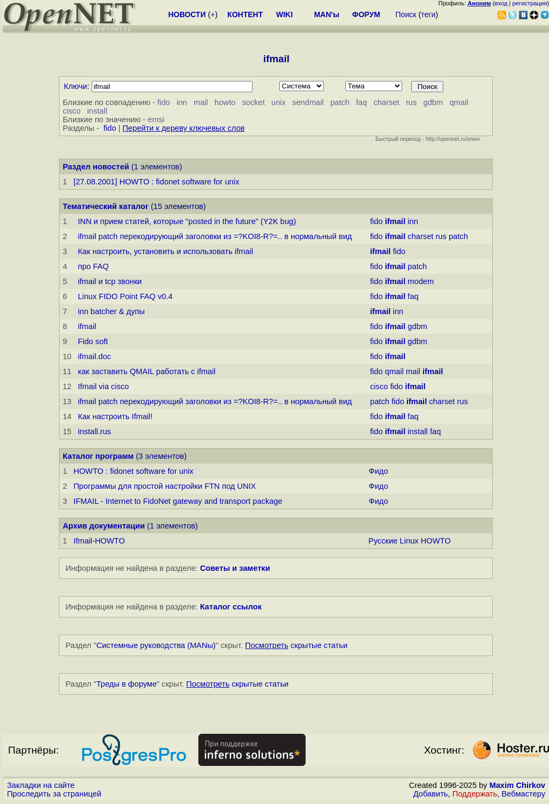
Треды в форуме (127, 684)
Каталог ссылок (231, 606)
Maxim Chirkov (517, 785)
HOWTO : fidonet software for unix (133, 471)
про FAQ (93, 266)
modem (420, 281)
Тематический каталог (106, 206)
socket (253, 102)
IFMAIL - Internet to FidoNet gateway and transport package (178, 501)
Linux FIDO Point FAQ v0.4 (125, 296)
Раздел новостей (96, 166)
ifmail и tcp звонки (110, 281)
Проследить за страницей (54, 794)
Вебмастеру (523, 794)
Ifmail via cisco (103, 386)
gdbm (433, 102)
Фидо (378, 471)
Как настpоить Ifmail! (115, 416)
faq (361, 102)
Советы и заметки (235, 568)
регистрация (530, 3)
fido (163, 102)
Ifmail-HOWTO (99, 541)
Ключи (75, 86)
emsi (156, 119)
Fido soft (93, 341)
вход (501, 3)
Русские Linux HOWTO (409, 541)
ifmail (87, 326)
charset (386, 102)
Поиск (406, 14)
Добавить (430, 794)
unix (278, 102)
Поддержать (475, 794)
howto (224, 102)
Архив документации (104, 526)
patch (340, 102)
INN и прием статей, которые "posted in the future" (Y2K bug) (187, 221)
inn (181, 102)
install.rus (94, 431)
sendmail (308, 102)
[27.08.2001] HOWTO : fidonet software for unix (156, 181)
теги (428, 14)
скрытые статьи (296, 645)
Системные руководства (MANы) (156, 645)
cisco (71, 111)
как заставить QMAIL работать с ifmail (147, 371)
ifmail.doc (94, 356)
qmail (458, 102)
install (97, 111)
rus (411, 102)
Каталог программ (98, 456)
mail (201, 102)
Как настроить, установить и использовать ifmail (165, 251)
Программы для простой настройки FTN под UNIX (164, 486)
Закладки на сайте (41, 785)
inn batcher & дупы (111, 311)
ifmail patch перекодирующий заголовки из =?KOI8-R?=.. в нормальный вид (215, 236)
